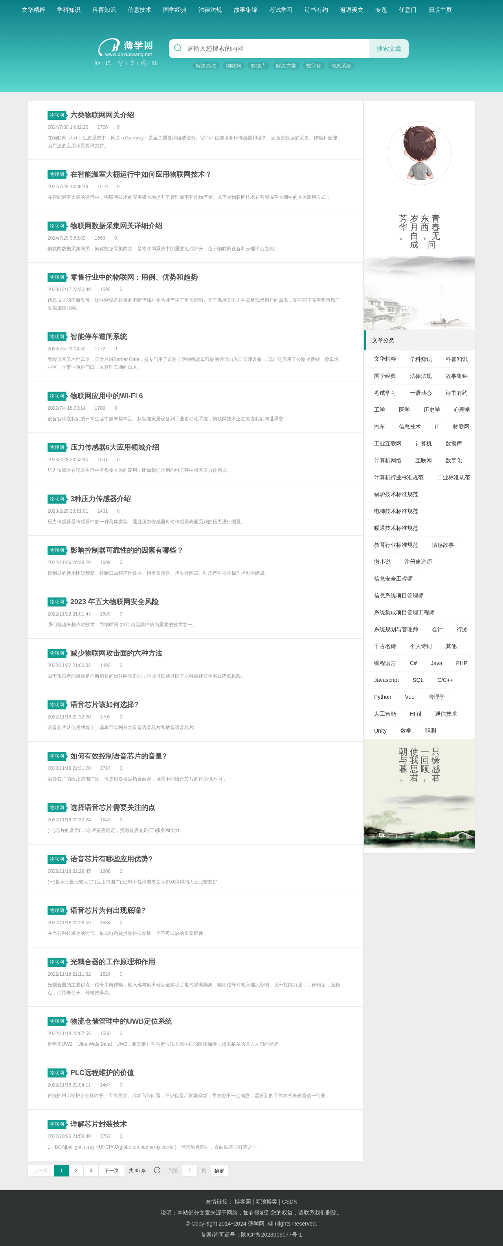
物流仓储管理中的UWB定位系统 (121, 1021)
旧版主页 (440, 9)
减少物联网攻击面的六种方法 (116, 653)
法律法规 (210, 9)
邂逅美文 (351, 9)
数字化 (313, 66)
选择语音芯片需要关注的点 (112, 808)
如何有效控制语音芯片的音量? (118, 756)
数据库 (258, 66)
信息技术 (139, 9)
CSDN (290, 1201)
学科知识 (69, 9)
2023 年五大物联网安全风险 (114, 602)
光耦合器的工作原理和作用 (112, 962)
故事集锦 (245, 9)
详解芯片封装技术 (98, 1124)
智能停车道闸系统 (98, 337)
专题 (381, 9)
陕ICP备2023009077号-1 (271, 1234)
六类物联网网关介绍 (102, 115)
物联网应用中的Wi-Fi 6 (106, 396)
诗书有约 (316, 9)
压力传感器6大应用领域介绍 (114, 447)
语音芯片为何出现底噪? (107, 910)
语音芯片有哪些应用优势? (111, 859)
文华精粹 (33, 9)
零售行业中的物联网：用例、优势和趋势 (134, 277)
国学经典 (175, 9)
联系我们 (315, 1212)
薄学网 (256, 1223)
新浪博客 (266, 1201)
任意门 (408, 9)
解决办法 (206, 66)
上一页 (41, 1170)
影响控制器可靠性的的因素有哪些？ (127, 550)
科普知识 (104, 9)
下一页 (112, 1170)
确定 (219, 1171)
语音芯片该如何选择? (104, 705)
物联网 (233, 66)
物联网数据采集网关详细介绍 (116, 226)
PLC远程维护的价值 (102, 1073)
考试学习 (281, 9)
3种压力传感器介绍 (100, 499)
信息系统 (341, 66)
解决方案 (286, 66)
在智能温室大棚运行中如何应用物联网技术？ (141, 174)
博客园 (243, 1201)
